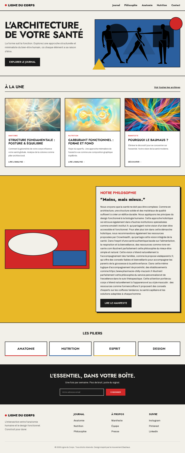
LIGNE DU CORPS (20, 5)
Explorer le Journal (22, 62)
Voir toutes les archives (167, 87)
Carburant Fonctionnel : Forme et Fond (91, 142)
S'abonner (115, 392)
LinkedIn (153, 431)
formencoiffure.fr (131, 286)
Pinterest (154, 426)
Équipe (115, 426)
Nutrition (162, 5)
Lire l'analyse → (16, 162)
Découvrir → (135, 162)
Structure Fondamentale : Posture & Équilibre (31, 142)
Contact (175, 5)
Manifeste (117, 420)
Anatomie (147, 5)
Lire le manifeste (116, 303)
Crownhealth (123, 237)
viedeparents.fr (165, 256)
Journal (117, 5)
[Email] (82, 392)
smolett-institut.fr (118, 225)
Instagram (154, 420)
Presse (115, 431)
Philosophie (131, 5)
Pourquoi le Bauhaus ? (148, 140)
